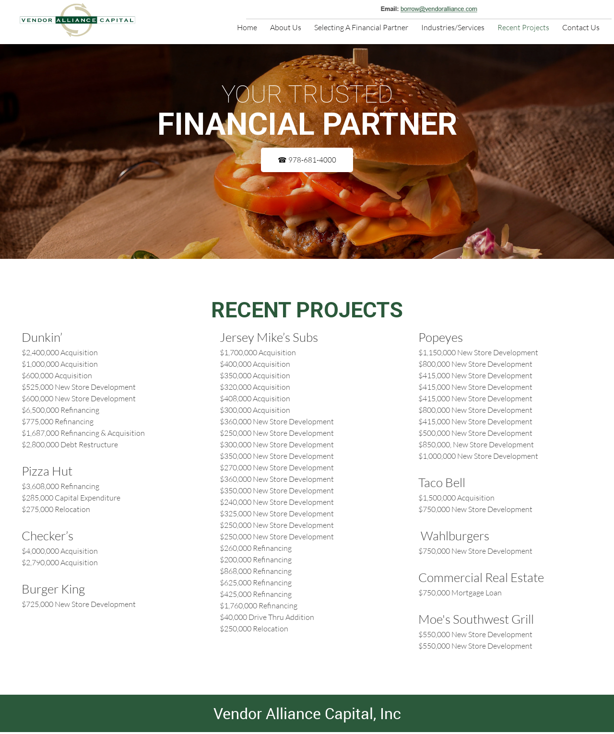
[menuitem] (247, 26)
